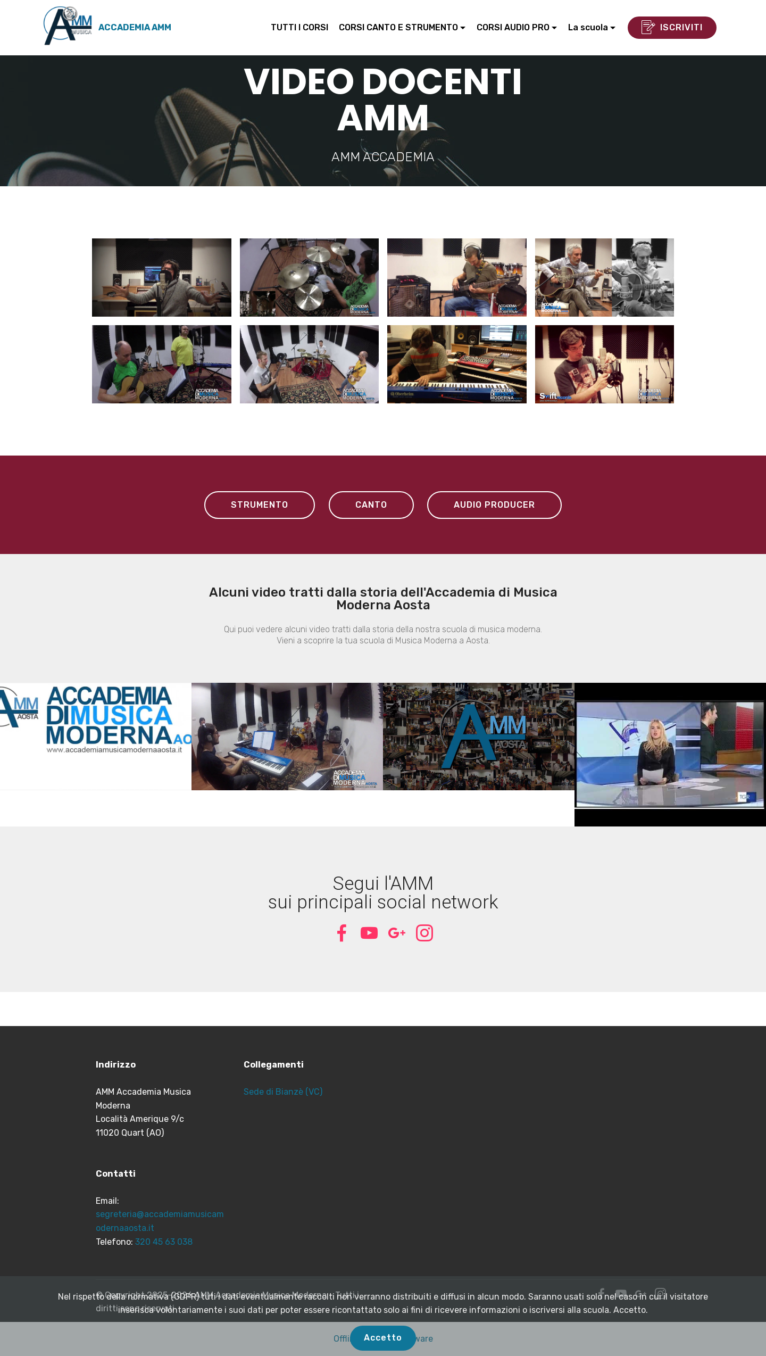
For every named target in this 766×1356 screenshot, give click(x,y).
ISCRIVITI (672, 28)
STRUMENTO (259, 505)
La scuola (588, 27)
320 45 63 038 (164, 1242)
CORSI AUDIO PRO (513, 27)
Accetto (383, 1338)
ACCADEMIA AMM (134, 27)
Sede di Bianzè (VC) (283, 1092)
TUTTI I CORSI (299, 27)
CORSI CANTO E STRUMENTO (398, 27)
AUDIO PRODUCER (494, 505)
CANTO (371, 505)
